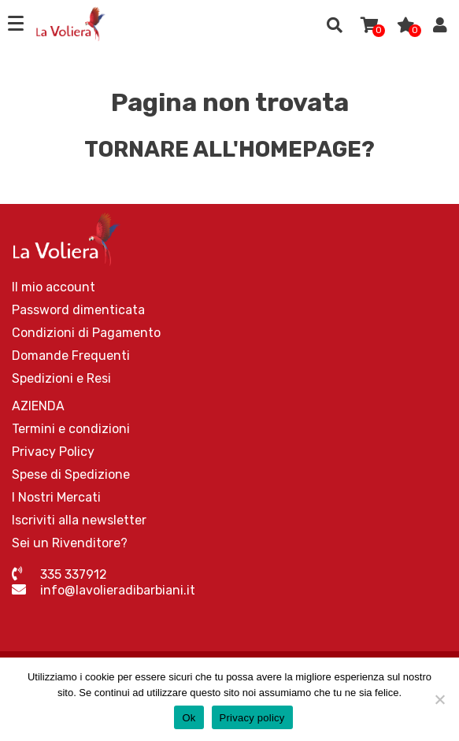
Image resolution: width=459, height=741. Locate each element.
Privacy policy (252, 718)
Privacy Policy (53, 451)
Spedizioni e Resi (61, 378)
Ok (188, 718)
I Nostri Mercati (56, 497)
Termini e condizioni (71, 428)
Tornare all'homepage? (229, 149)
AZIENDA (38, 405)
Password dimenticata (78, 309)
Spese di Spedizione (71, 474)
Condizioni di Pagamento (86, 332)
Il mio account (53, 287)
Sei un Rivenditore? (70, 542)
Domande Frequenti (71, 355)
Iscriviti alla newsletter (79, 520)
